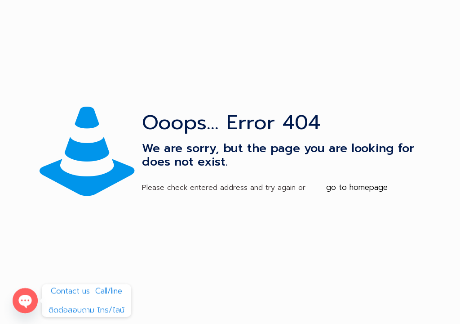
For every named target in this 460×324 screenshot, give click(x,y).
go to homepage (357, 187)
